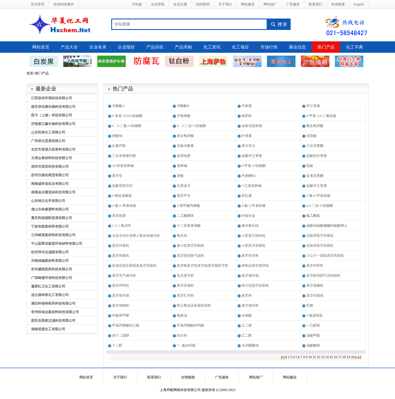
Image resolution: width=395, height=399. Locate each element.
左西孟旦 (184, 186)
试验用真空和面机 (320, 236)
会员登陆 (158, 4)
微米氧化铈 (250, 226)
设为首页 (37, 4)
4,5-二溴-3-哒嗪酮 (319, 206)
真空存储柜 (185, 285)
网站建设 (248, 4)
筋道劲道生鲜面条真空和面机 (134, 266)
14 (327, 357)
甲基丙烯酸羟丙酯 (190, 325)
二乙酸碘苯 (185, 216)
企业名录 (97, 47)
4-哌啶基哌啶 (122, 196)
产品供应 (154, 47)
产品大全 (69, 47)
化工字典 (354, 47)
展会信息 (297, 47)
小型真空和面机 (254, 246)
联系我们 (315, 4)
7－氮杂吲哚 (186, 345)
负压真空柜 (185, 276)
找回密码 (203, 4)
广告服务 (293, 4)
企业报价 (126, 47)
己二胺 (247, 325)
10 (310, 357)
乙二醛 (247, 335)
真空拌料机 (120, 285)
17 (339, 357)
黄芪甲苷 (184, 196)
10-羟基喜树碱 (123, 166)
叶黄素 (247, 136)
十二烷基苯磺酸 (189, 226)
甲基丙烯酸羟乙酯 (125, 325)
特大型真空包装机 (255, 285)
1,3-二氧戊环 (121, 226)
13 (322, 357)
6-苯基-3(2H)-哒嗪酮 (127, 116)
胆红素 (247, 196)
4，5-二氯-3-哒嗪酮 (126, 126)
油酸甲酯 (313, 335)
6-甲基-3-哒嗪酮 (254, 166)
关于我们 (225, 4)
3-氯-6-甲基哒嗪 (318, 196)
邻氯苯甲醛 (120, 315)
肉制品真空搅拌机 (255, 266)
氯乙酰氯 (313, 216)
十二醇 (117, 345)
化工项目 (240, 47)
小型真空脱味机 (254, 236)
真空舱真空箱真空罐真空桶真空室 (202, 266)
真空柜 (247, 295)
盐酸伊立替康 (252, 156)
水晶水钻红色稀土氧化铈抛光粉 (136, 236)
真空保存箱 (120, 295)
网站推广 (270, 4)
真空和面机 (120, 256)
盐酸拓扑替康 (316, 156)
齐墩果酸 (184, 116)
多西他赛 (184, 156)
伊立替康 (313, 106)
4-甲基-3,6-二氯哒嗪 (321, 116)
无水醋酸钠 (250, 345)
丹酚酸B (183, 106)
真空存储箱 (314, 295)
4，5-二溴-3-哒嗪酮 (191, 126)
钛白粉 (182, 335)
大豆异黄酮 (314, 146)
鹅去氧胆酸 (314, 126)
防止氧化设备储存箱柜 (194, 305)
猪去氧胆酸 (185, 136)
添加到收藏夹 (63, 4)
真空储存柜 (250, 305)
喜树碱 (182, 166)
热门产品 (326, 47)
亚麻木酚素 (185, 146)
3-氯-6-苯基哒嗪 (124, 206)
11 (314, 357)
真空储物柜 (120, 305)
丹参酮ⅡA (249, 176)
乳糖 (309, 305)
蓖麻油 (182, 315)
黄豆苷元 (248, 146)
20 (352, 357)
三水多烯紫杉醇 (124, 156)
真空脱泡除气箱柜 (190, 256)
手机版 (137, 4)
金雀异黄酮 (314, 176)
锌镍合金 (248, 216)
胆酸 (180, 176)
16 (335, 357)
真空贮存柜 (185, 295)
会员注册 (180, 4)
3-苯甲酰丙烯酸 (188, 206)
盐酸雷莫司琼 (122, 186)
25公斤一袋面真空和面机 (325, 256)
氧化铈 (182, 236)
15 (331, 357)
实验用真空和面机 (320, 246)
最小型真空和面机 (190, 246)
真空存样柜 (314, 266)
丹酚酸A (118, 106)
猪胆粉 (247, 116)
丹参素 (247, 106)
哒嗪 (309, 166)
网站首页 (40, 47)
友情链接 (338, 4)
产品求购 (183, 47)
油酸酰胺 (313, 345)
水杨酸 (247, 315)
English (359, 4)
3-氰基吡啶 (314, 315)
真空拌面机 (120, 246)
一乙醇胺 (313, 325)
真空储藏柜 (314, 285)
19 (348, 357)
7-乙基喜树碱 (252, 186)
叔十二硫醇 (120, 335)
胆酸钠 (117, 136)
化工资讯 (211, 47)
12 (318, 357)
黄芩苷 (117, 176)
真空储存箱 (250, 276)
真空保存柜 (250, 256)
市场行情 (268, 47)
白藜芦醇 (119, 146)
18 (344, 357)
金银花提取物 (252, 126)
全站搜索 (122, 24)
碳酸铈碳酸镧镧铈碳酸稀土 (326, 226)
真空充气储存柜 (124, 276)
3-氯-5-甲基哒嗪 (254, 206)
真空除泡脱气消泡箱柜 (323, 276)
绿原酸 (311, 136)
